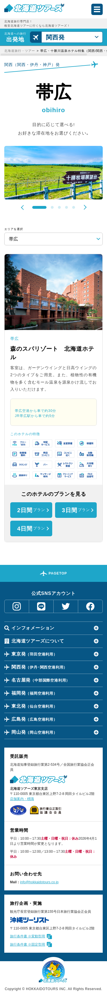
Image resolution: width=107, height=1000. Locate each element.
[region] (53, 51)
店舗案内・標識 (22, 799)
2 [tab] (52, 207)
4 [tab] (66, 207)
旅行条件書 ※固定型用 (27, 944)
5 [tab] (73, 207)
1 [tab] (39, 207)
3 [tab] (59, 207)
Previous (23, 207)
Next (83, 207)
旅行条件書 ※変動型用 (27, 936)
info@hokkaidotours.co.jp (39, 882)
